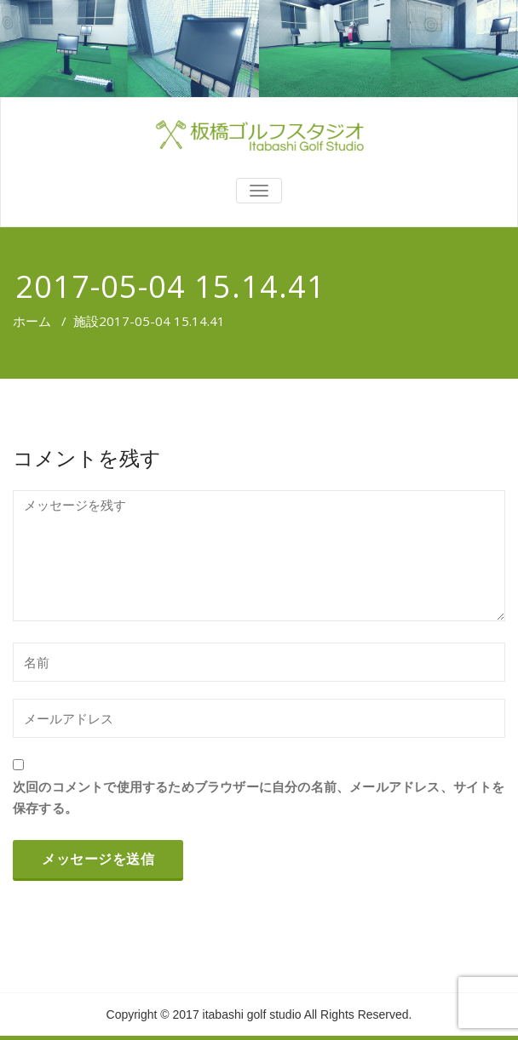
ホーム (32, 320)
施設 (86, 320)
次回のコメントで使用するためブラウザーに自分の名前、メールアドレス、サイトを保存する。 (259, 797)
